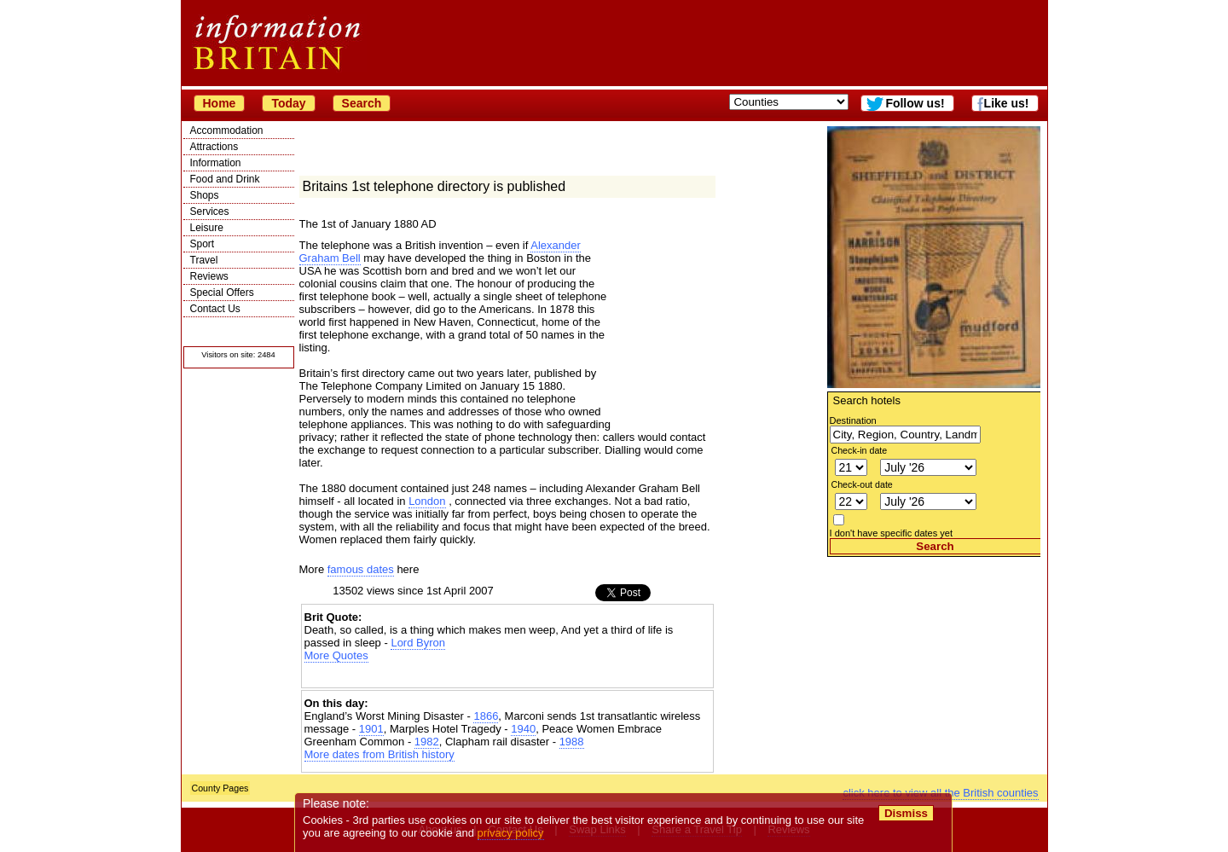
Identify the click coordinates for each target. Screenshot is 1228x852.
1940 (523, 728)
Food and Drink (225, 179)
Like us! (1006, 103)
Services (209, 211)
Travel (204, 260)
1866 (485, 716)
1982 (426, 741)
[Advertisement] (933, 663)
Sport (202, 244)
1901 (371, 728)
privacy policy (511, 832)
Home (219, 103)
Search (362, 103)
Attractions (214, 147)
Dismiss (906, 813)
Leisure (206, 228)
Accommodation (227, 130)
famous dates (360, 569)
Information (215, 163)
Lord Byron (418, 642)
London (426, 501)
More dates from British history (379, 754)
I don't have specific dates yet (891, 533)
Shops (204, 195)
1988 (571, 741)
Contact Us (215, 309)
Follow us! (914, 103)
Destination (853, 420)
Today (288, 103)
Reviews (209, 276)
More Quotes (336, 655)
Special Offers (222, 292)
